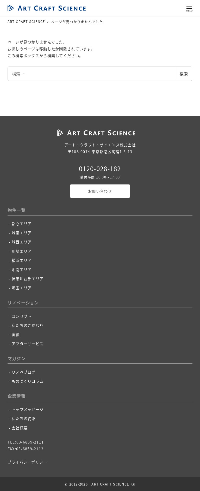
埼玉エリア (22, 287)
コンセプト (22, 316)
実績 (16, 334)
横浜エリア (22, 260)
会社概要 (20, 427)
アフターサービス (27, 343)
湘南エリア (22, 269)
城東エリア (22, 232)
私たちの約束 (24, 418)
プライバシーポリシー (27, 462)
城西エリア (22, 241)
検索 (183, 73)
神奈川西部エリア (27, 278)
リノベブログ (24, 372)
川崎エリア (22, 251)
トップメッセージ (27, 409)
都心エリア (22, 223)
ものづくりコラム (27, 381)
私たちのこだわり (27, 325)
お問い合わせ (100, 191)
